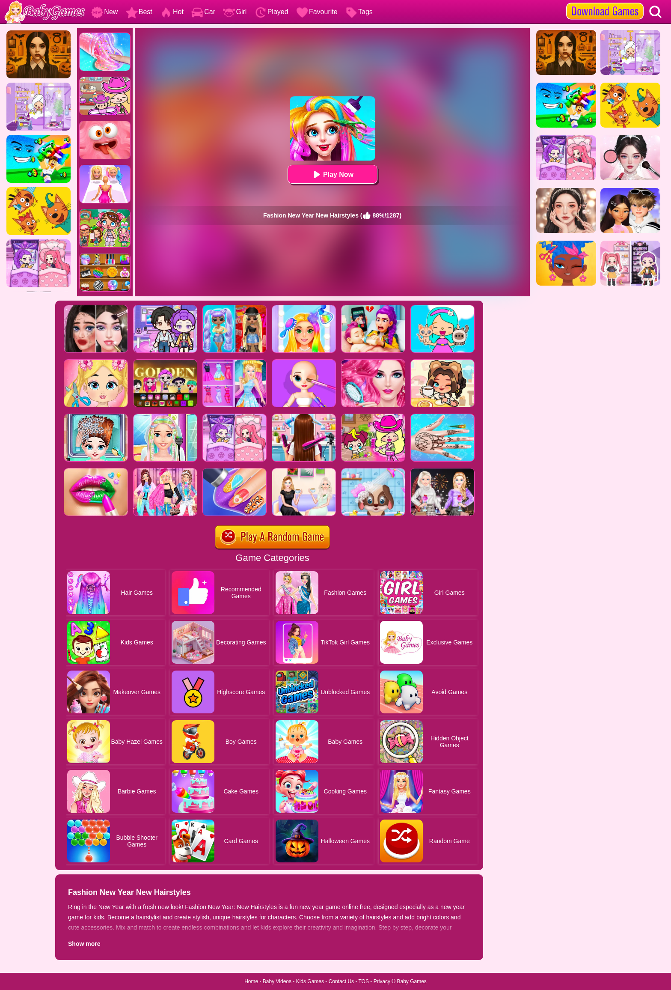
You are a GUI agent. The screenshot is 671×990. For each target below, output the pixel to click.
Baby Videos (277, 981)
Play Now (332, 174)
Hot (172, 11)
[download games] (605, 3)
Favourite (317, 11)
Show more (84, 943)
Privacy (382, 981)
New (104, 11)
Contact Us (341, 981)
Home (251, 981)
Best (139, 11)
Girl (234, 11)
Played (271, 11)
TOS (364, 981)
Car (203, 11)
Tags (359, 11)
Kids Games (310, 981)
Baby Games (411, 981)
